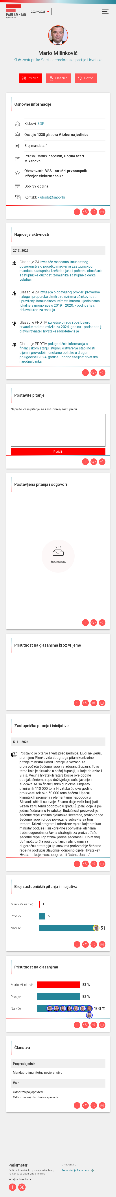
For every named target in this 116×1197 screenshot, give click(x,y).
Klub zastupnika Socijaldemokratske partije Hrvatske (58, 60)
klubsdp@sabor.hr (51, 197)
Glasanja (61, 78)
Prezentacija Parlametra (75, 1170)
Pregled (33, 78)
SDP (40, 124)
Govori (89, 78)
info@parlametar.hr (20, 1179)
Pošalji (58, 451)
